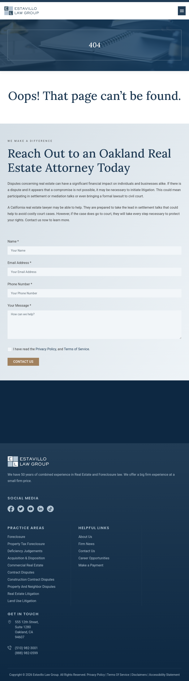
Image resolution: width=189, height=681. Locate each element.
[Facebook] (11, 511)
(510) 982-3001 (26, 648)
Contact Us (86, 551)
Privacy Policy (46, 349)
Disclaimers (139, 674)
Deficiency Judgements (25, 551)
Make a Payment (90, 565)
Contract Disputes (21, 572)
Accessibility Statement (164, 674)
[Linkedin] (41, 511)
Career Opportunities (93, 558)
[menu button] (182, 10)
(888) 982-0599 (26, 653)
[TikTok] (50, 511)
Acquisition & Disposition (26, 558)
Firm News (86, 544)
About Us (85, 537)
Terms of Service (76, 349)
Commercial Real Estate (25, 565)
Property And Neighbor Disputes (31, 587)
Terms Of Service (118, 674)
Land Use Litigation (22, 601)
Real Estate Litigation (23, 594)
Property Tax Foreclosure (26, 544)
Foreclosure (16, 537)
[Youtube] (31, 511)
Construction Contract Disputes (31, 579)
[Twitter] (21, 511)
